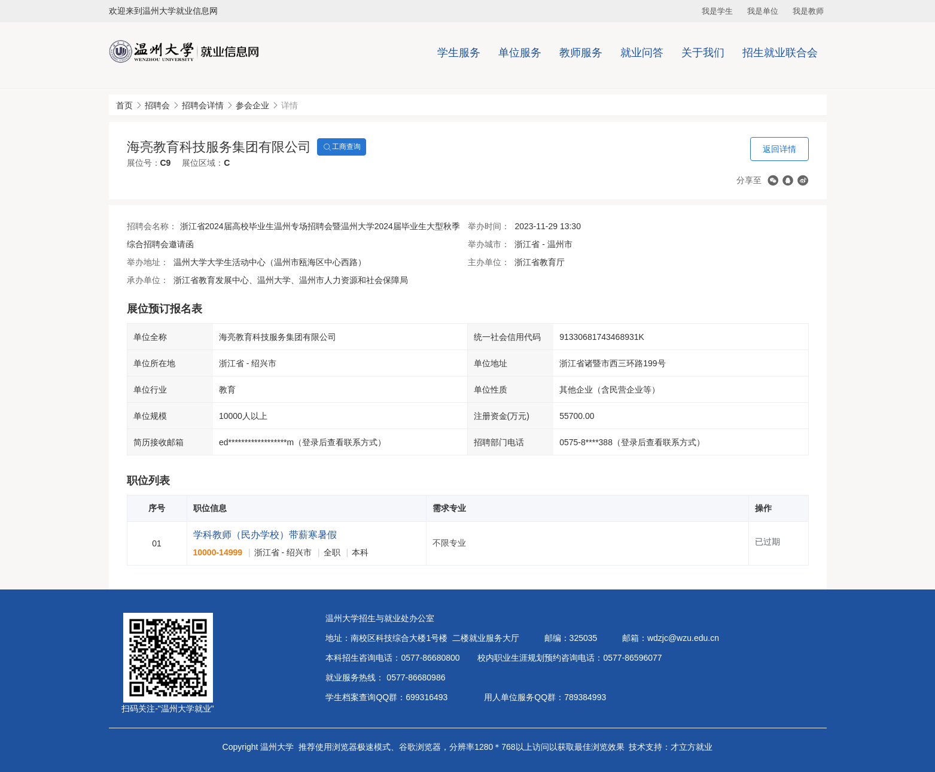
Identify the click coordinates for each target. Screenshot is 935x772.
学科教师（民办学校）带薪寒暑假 (265, 535)
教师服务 (580, 53)
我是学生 (717, 11)
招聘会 (157, 105)
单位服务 (519, 53)
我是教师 (808, 11)
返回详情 (779, 149)
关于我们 (702, 53)
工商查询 (341, 147)
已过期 (767, 541)
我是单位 (762, 11)
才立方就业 (691, 747)
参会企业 (252, 105)
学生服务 (458, 53)
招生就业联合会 (780, 53)
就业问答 (641, 53)
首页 (124, 105)
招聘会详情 (203, 105)
